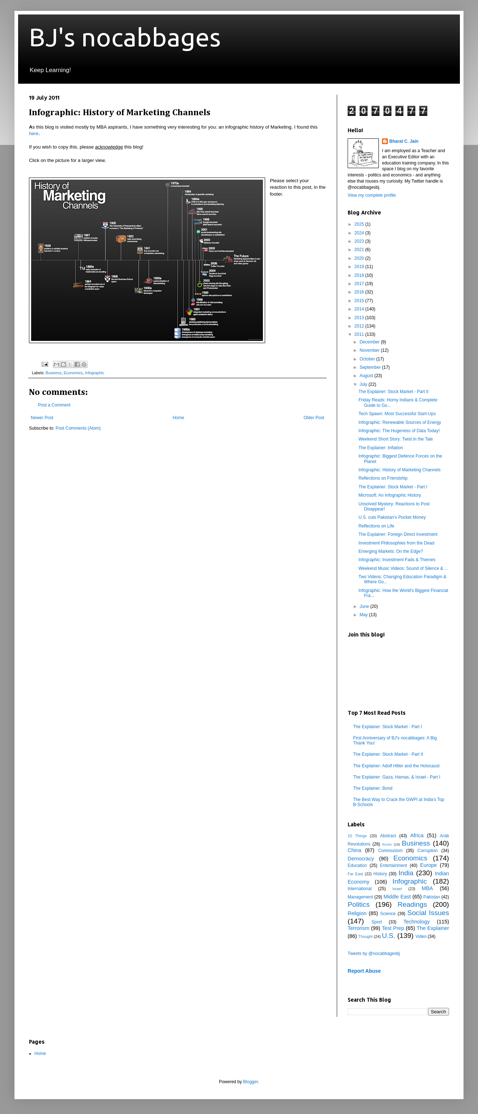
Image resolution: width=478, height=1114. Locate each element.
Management (360, 897)
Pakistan (431, 897)
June (365, 606)
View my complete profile (372, 195)
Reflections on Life (376, 526)
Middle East (397, 897)
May (364, 614)
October (368, 359)
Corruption (428, 850)
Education (357, 865)
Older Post (313, 417)
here (33, 133)
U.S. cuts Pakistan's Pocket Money (392, 517)
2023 (360, 241)
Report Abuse (364, 971)
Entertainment (393, 865)
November (370, 350)
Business (54, 373)
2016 (360, 292)
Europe (428, 865)
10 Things (357, 836)
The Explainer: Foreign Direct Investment (397, 534)
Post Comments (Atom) (78, 428)
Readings (412, 904)
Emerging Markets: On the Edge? (390, 551)
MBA (427, 888)
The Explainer (433, 928)
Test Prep (393, 928)
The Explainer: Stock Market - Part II (393, 391)
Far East (355, 874)
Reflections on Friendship (382, 478)
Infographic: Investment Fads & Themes (397, 559)
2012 (360, 326)
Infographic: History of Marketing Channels (399, 469)
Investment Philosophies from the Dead (396, 543)
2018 (360, 275)
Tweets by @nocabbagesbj (374, 953)
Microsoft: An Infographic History (389, 495)
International (360, 888)
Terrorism (358, 928)
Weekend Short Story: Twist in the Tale (395, 439)
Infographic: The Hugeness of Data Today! (399, 430)
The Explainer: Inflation (380, 447)
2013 (360, 317)
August (367, 375)
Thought (365, 936)
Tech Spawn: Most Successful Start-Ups (397, 413)
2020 (360, 258)
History (380, 873)
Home (178, 417)
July (364, 384)
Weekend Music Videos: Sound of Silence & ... (403, 568)
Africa (417, 835)
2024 (360, 232)
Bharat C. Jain (404, 141)
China (354, 850)
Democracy (361, 858)
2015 (360, 300)
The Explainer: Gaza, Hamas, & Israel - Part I (396, 777)
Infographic (94, 373)
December (370, 342)
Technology (416, 922)
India (406, 873)
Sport (377, 922)
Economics (73, 373)
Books (387, 844)
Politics (359, 904)
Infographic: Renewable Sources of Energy (399, 422)
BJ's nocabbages (125, 37)
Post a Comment (54, 405)
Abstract (388, 835)
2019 (360, 266)
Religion (357, 913)
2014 (360, 309)
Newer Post (42, 417)
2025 (360, 224)
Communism (390, 850)
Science (388, 913)
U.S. (388, 935)
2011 (360, 334)
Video (420, 936)
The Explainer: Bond (373, 788)
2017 (360, 283)
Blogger (250, 1081)
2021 (360, 249)
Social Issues (428, 913)
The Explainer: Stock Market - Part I (392, 486)
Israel (397, 888)
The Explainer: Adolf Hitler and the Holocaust (396, 765)
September (371, 367)
